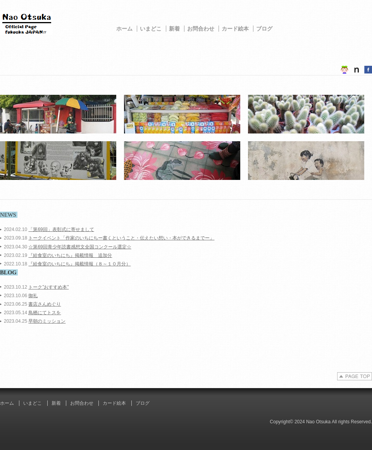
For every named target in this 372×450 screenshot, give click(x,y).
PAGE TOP (354, 376)
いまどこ (151, 29)
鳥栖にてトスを (44, 312)
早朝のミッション (46, 321)
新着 (174, 29)
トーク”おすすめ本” (48, 287)
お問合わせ (200, 29)
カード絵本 (235, 29)
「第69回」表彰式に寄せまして (61, 229)
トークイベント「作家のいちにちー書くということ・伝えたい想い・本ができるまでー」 (121, 238)
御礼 (33, 295)
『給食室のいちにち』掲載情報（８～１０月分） (79, 264)
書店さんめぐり (44, 304)
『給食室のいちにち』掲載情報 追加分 (70, 255)
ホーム (124, 29)
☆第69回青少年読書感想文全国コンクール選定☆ (79, 247)
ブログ (264, 29)
